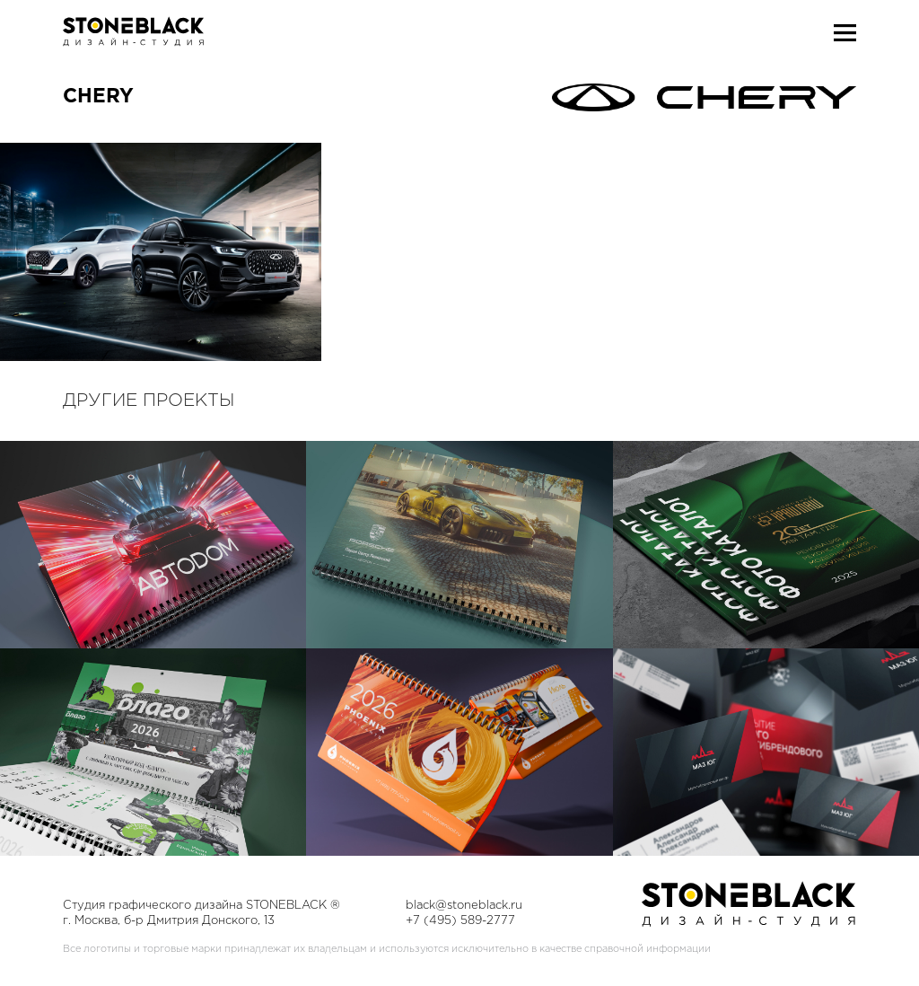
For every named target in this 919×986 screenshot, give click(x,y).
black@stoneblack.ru (464, 906)
